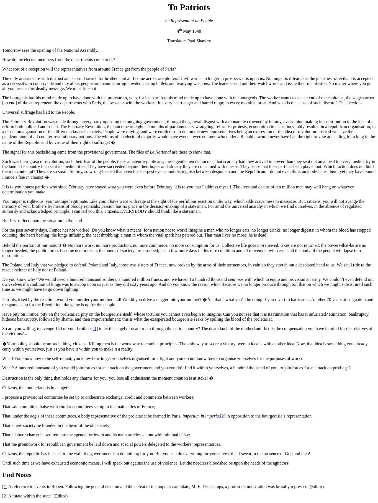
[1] (95, 328)
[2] (222, 416)
